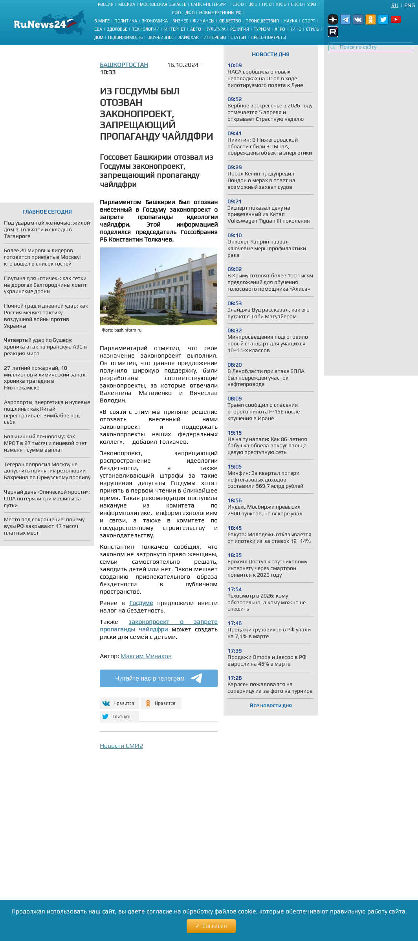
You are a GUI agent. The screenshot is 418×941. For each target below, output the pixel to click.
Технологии (146, 29)
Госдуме (141, 603)
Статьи (238, 37)
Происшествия (262, 20)
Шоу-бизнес (160, 37)
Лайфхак (188, 37)
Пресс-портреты (268, 37)
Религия (239, 29)
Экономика (155, 20)
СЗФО (238, 4)
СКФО (296, 4)
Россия (106, 4)
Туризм (262, 29)
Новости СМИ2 (121, 745)
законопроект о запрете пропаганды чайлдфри (159, 625)
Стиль (312, 29)
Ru (394, 5)
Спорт (308, 20)
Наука (290, 20)
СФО (176, 12)
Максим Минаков (146, 656)
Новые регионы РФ (220, 12)
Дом (98, 37)
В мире (102, 20)
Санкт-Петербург (209, 4)
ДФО (189, 12)
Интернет (174, 29)
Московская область (163, 4)
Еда (98, 29)
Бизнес (180, 20)
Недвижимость (125, 37)
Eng (409, 5)
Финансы (203, 20)
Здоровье (117, 29)
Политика (125, 20)
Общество (230, 20)
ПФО (266, 4)
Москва (126, 4)
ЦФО (252, 4)
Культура (215, 29)
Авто (195, 29)
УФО (311, 4)
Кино (295, 29)
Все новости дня (271, 705)
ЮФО (281, 4)
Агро (280, 29)
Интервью (215, 37)
